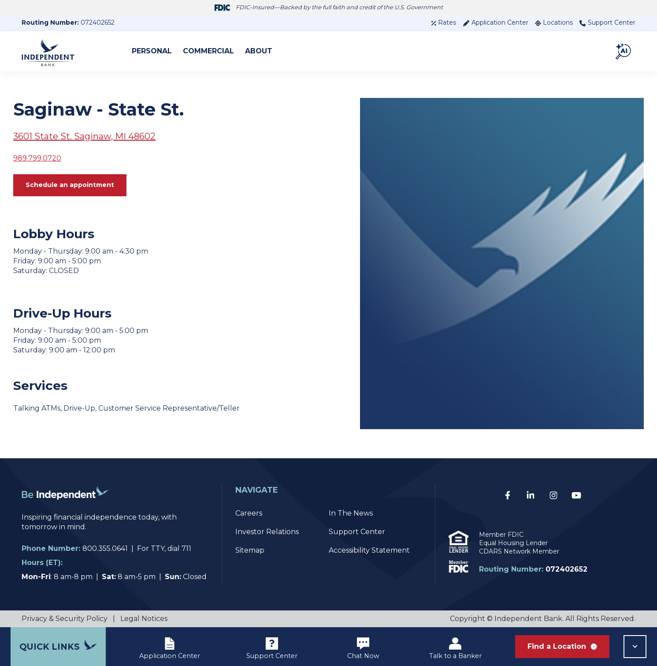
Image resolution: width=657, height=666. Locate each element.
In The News (351, 513)
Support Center (607, 22)
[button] (623, 51)
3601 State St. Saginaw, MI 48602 (84, 136)
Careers (248, 513)
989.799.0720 (37, 158)
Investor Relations (267, 532)
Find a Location (562, 646)
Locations (554, 22)
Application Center (495, 22)
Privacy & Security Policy (65, 618)
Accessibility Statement (369, 550)
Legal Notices (143, 618)
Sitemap (249, 550)
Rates (443, 22)
